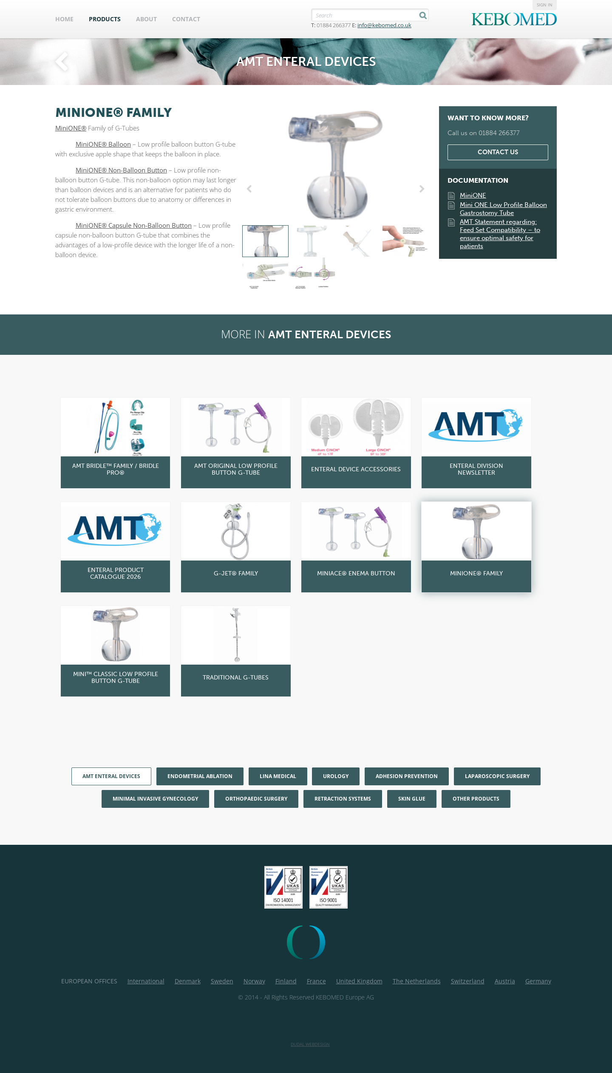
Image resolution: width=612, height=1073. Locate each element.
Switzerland (467, 981)
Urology (335, 776)
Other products (476, 798)
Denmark (188, 981)
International (146, 981)
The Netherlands (417, 981)
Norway (254, 981)
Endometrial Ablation (199, 776)
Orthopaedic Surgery (256, 798)
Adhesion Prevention (407, 776)
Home (64, 19)
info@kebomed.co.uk (384, 25)
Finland (286, 981)
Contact (186, 19)
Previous (250, 189)
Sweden (222, 981)
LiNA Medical (278, 776)
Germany (538, 981)
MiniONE (473, 195)
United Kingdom (359, 981)
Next (420, 189)
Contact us (498, 152)
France (316, 981)
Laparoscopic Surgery (497, 776)
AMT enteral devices (111, 776)
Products (105, 19)
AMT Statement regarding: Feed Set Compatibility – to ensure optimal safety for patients (500, 234)
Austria (505, 981)
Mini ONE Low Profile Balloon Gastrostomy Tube (503, 209)
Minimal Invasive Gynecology (155, 798)
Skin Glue (411, 798)
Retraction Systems (342, 798)
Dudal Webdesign (310, 1044)
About (146, 19)
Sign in (544, 5)
